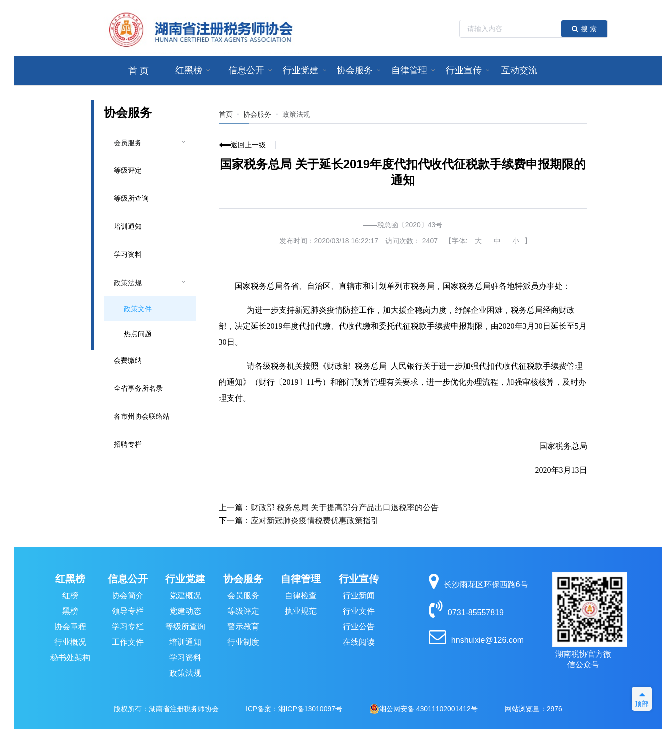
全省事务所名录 (138, 388)
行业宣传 (359, 579)
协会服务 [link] (257, 114)
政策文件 (138, 309)
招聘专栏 (128, 444)
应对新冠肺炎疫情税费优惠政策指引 (315, 520)
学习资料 (128, 254)
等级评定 (128, 170)
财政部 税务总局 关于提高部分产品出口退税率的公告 (345, 508)
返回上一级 (248, 145)
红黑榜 (70, 579)
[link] (296, 114)
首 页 (138, 71)
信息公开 (128, 579)
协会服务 (243, 579)
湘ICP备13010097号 (310, 709)
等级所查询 (131, 198)
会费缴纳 (128, 360)
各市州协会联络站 (142, 416)
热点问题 (138, 334)
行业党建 (185, 579)
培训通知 (128, 226)
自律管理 (301, 579)
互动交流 (519, 71)
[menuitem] (138, 71)
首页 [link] (226, 114)
